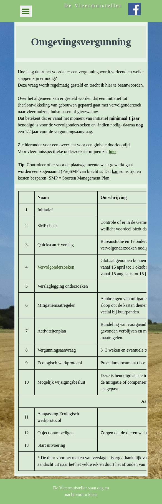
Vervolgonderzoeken (55, 267)
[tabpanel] (81, 42)
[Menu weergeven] (25, 11)
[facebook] (134, 9)
